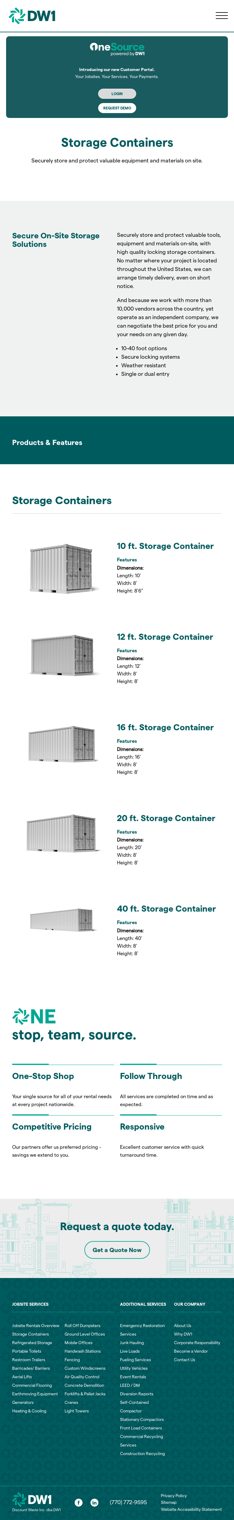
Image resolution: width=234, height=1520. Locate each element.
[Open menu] (222, 16)
